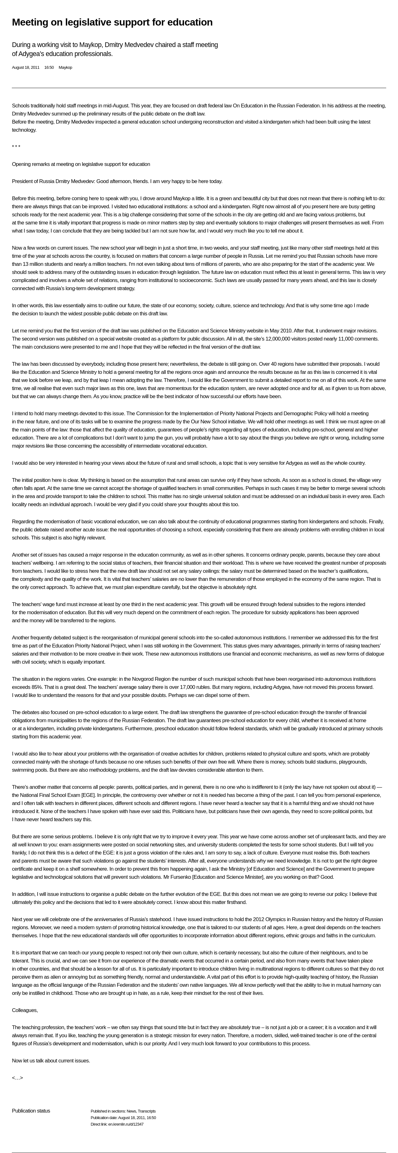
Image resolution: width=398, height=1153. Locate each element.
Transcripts (146, 1111)
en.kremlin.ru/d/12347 (125, 1124)
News (131, 1111)
